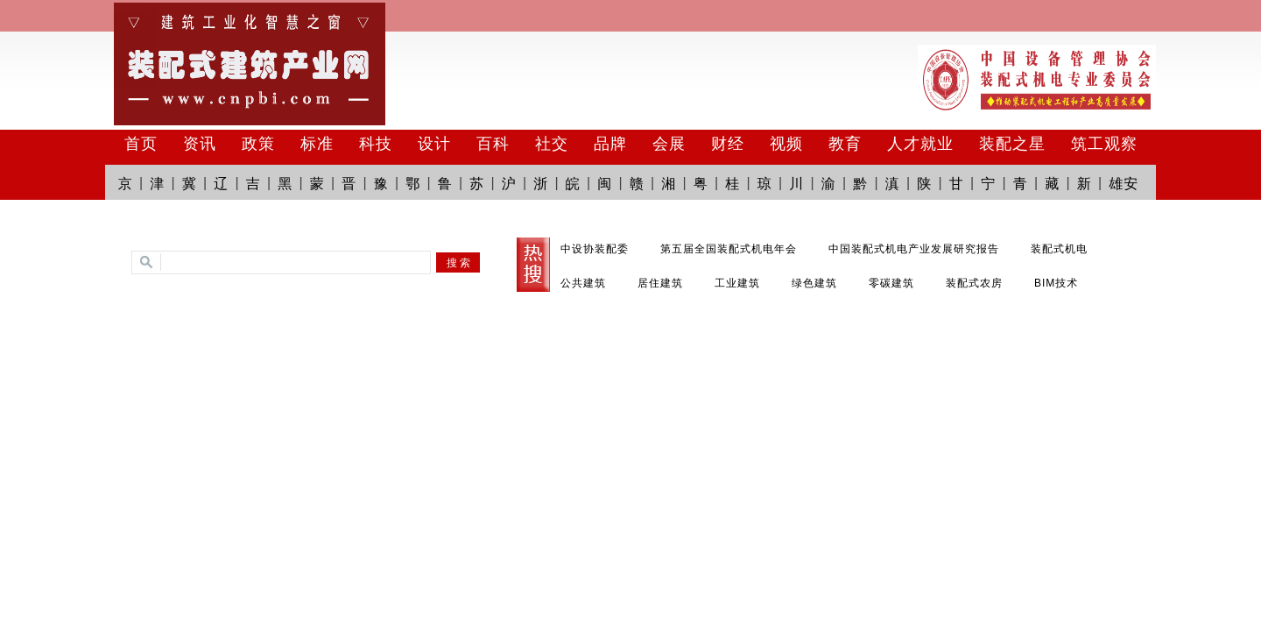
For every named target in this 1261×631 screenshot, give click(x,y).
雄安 (1123, 183)
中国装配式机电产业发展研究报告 (913, 249)
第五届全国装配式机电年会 (728, 249)
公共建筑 (583, 283)
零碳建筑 (891, 283)
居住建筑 (660, 283)
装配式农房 (974, 283)
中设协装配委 (594, 249)
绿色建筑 (814, 283)
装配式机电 (1059, 249)
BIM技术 (1056, 283)
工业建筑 (737, 283)
